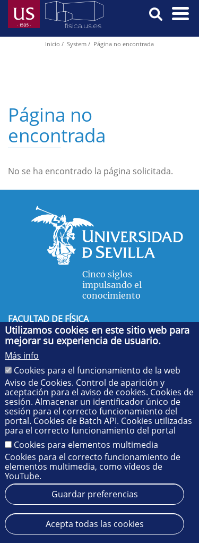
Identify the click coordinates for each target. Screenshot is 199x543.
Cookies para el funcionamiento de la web (97, 370)
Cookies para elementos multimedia (86, 445)
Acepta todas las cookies (95, 524)
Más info (22, 355)
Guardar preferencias (94, 494)
